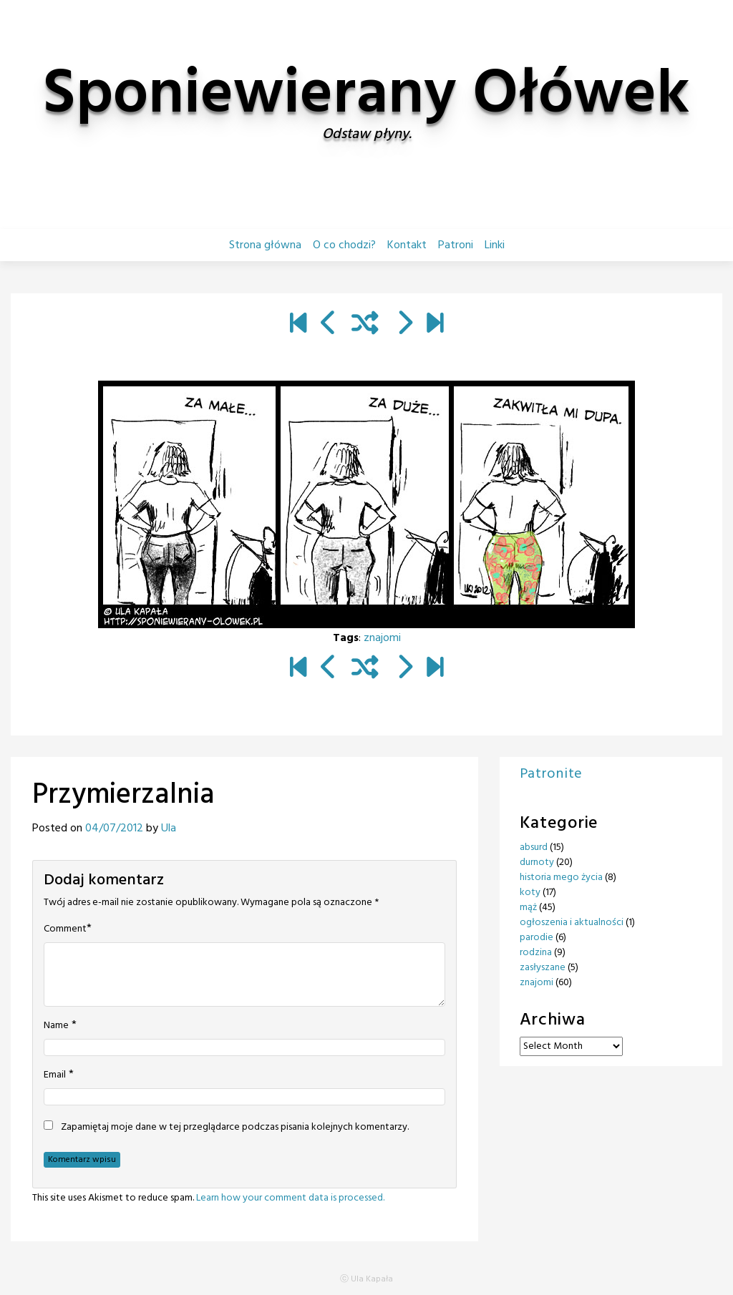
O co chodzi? (344, 245)
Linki (495, 245)
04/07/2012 (114, 828)
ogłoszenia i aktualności (571, 922)
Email (55, 1075)
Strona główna (265, 245)
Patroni (455, 245)
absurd (534, 847)
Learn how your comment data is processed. (290, 1198)
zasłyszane (542, 967)
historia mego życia (561, 877)
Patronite (551, 774)
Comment (65, 929)
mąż (528, 907)
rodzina (536, 952)
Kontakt (407, 245)
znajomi (382, 638)
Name (56, 1026)
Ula (168, 828)
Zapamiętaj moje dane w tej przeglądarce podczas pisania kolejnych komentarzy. (235, 1127)
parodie (536, 937)
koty (530, 892)
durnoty (537, 862)
